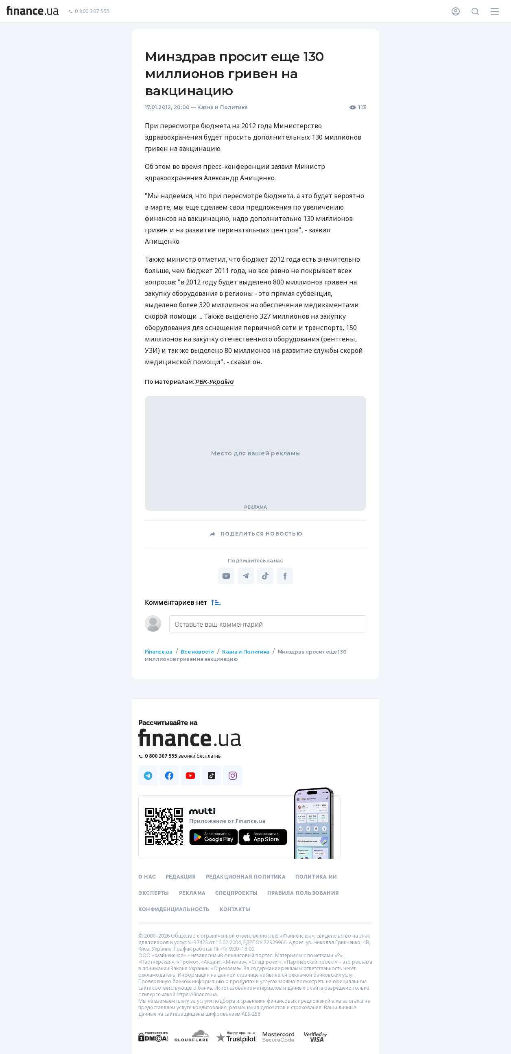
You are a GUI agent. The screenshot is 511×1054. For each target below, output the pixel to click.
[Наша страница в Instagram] (232, 775)
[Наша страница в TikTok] (211, 775)
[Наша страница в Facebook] (169, 775)
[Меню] (494, 11)
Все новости (197, 651)
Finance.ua (158, 651)
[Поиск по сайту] (475, 11)
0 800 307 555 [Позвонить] (89, 11)
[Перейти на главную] (33, 11)
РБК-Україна (214, 381)
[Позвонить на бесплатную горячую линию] (190, 755)
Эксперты (153, 892)
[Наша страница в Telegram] (148, 775)
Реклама (192, 892)
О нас (147, 876)
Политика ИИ (316, 876)
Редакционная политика (246, 876)
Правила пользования (303, 892)
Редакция (181, 876)
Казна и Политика (222, 107)
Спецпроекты (236, 892)
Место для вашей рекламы (255, 453)
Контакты (235, 909)
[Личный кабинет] (455, 11)
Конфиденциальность (174, 909)
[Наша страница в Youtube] (190, 775)
